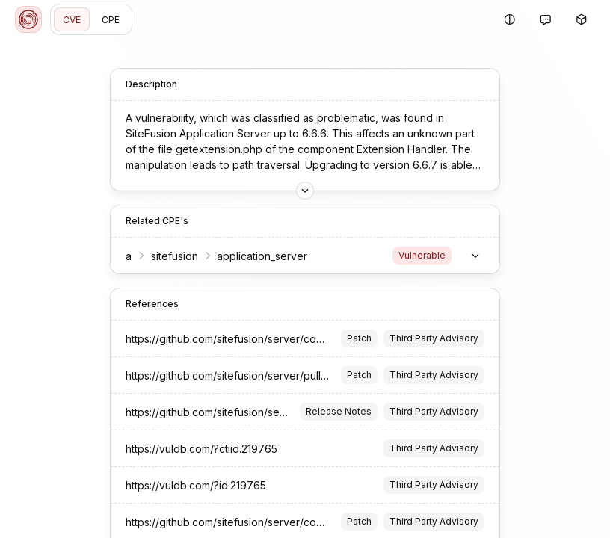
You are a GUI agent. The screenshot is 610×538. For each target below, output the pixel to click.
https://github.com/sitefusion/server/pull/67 (232, 375)
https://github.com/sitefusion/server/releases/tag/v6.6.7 (263, 412)
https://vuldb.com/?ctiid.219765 (201, 448)
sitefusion (174, 256)
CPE (111, 19)
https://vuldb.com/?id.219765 (196, 485)
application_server (262, 256)
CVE (72, 19)
